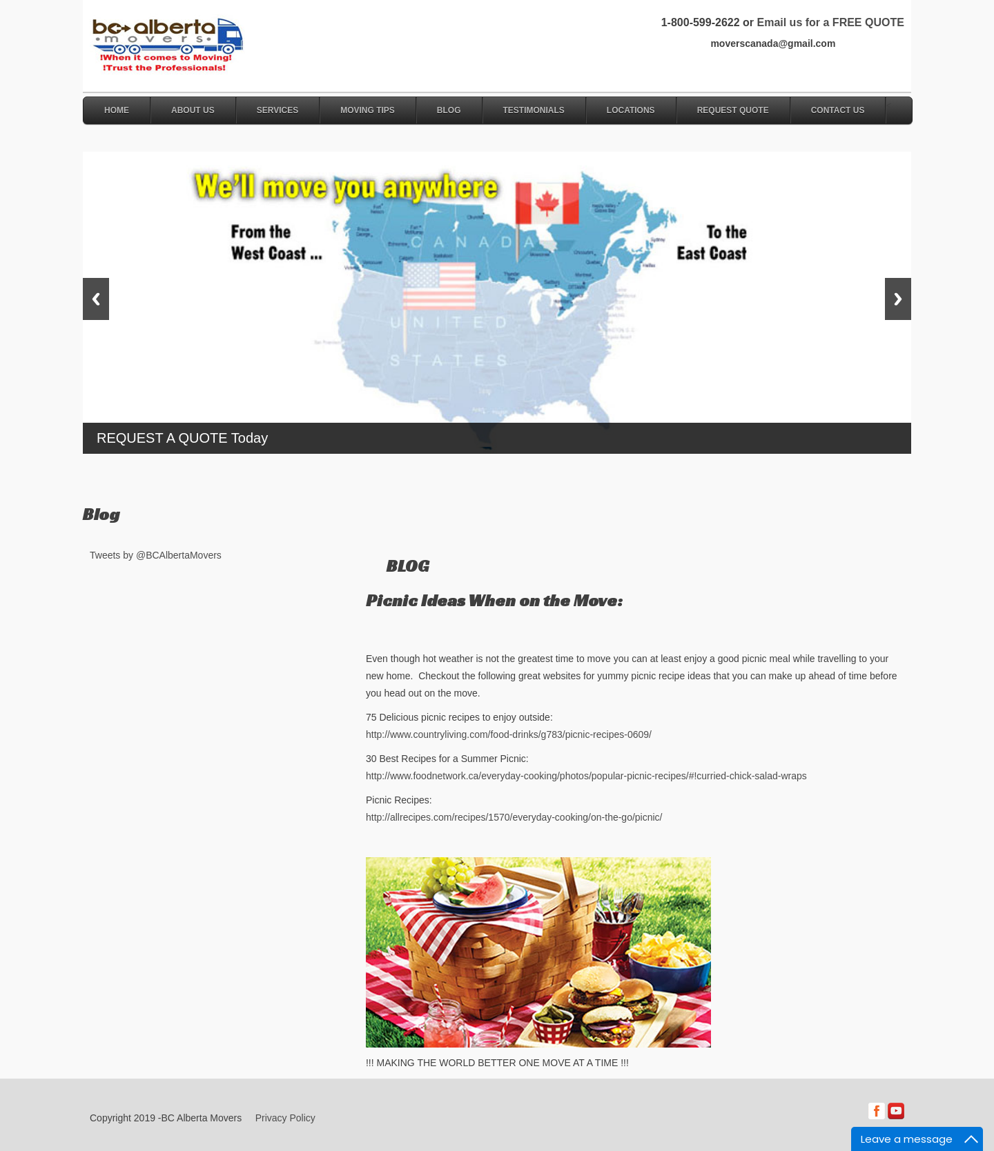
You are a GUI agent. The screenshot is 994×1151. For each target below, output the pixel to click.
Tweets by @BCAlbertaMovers (156, 555)
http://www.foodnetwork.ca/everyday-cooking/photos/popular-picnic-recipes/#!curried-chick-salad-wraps (586, 775)
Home (116, 110)
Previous (96, 299)
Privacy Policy (285, 1117)
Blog (449, 110)
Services (277, 110)
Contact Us (838, 110)
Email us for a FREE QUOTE (830, 22)
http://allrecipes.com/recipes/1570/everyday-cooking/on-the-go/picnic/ (514, 817)
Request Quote (733, 110)
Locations (631, 110)
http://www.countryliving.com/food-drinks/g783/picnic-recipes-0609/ (509, 734)
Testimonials (534, 110)
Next (898, 299)
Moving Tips (367, 110)
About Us (193, 110)
